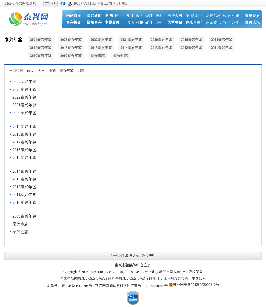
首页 (30, 71)
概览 (52, 71)
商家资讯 (213, 22)
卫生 (158, 22)
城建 (158, 16)
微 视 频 (192, 16)
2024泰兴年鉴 (24, 81)
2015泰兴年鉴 (24, 157)
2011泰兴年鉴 (24, 194)
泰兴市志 (20, 224)
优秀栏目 (174, 22)
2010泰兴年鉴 (24, 202)
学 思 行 (111, 16)
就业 (226, 22)
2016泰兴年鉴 (24, 150)
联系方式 (132, 255)
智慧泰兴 (252, 16)
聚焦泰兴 (94, 22)
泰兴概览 (73, 22)
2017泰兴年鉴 (24, 142)
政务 (139, 16)
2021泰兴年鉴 (24, 105)
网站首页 (73, 16)
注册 (62, 3)
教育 (149, 22)
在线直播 (193, 22)
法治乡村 (174, 16)
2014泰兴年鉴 (24, 171)
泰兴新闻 (94, 16)
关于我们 (117, 255)
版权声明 (148, 255)
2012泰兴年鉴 (24, 187)
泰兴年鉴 (13, 39)
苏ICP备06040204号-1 (78, 286)
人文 (41, 71)
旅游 (226, 16)
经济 (149, 16)
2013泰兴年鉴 (24, 179)
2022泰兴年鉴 (24, 97)
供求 (236, 16)
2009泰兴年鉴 (24, 216)
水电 (236, 22)
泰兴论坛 (252, 22)
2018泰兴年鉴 (24, 134)
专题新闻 (112, 22)
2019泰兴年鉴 (24, 126)
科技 (139, 22)
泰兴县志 (20, 232)
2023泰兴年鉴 (24, 89)
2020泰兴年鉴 (24, 113)
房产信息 (213, 16)
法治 (130, 22)
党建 (130, 16)
